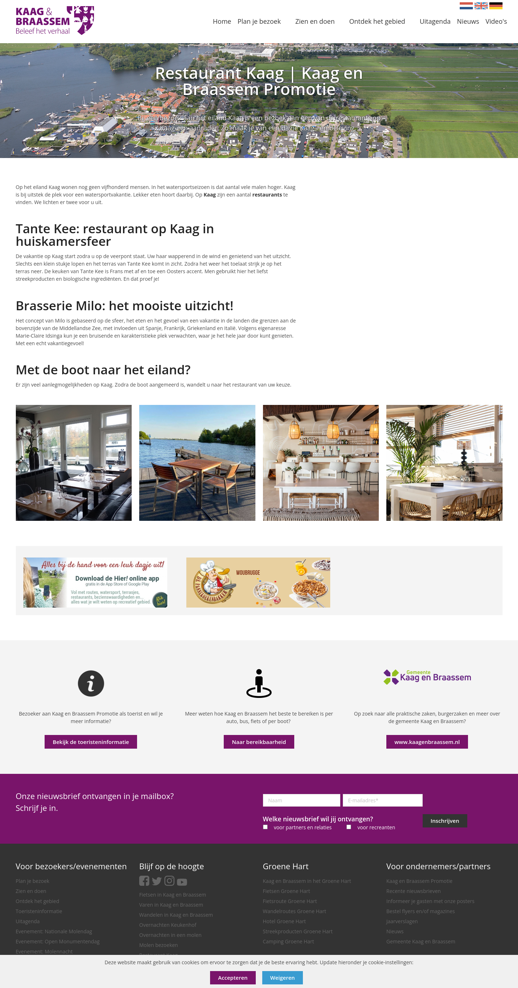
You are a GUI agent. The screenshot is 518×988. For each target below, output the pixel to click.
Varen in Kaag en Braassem (171, 904)
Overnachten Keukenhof (167, 924)
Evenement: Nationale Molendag (54, 931)
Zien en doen (31, 891)
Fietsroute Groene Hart (290, 901)
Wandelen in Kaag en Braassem (176, 914)
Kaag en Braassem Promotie (419, 881)
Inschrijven (445, 820)
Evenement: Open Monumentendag (58, 941)
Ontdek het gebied (37, 901)
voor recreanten (376, 827)
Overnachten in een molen (170, 934)
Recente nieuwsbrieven (413, 891)
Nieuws (395, 931)
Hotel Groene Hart (284, 921)
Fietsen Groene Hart (286, 891)
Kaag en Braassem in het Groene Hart (307, 881)
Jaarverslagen (402, 921)
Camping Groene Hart (288, 941)
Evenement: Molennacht (44, 951)
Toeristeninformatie (39, 911)
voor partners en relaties (303, 827)
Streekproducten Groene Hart (298, 931)
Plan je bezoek (33, 881)
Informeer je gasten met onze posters (430, 901)
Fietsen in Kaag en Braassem (172, 894)
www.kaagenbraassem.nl (427, 741)
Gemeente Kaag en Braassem (420, 941)
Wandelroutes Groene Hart (294, 911)
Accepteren (232, 977)
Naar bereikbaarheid (259, 741)
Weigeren (282, 977)
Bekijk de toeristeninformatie (91, 741)
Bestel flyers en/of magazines (420, 911)
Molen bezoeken (158, 945)
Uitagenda (28, 921)
